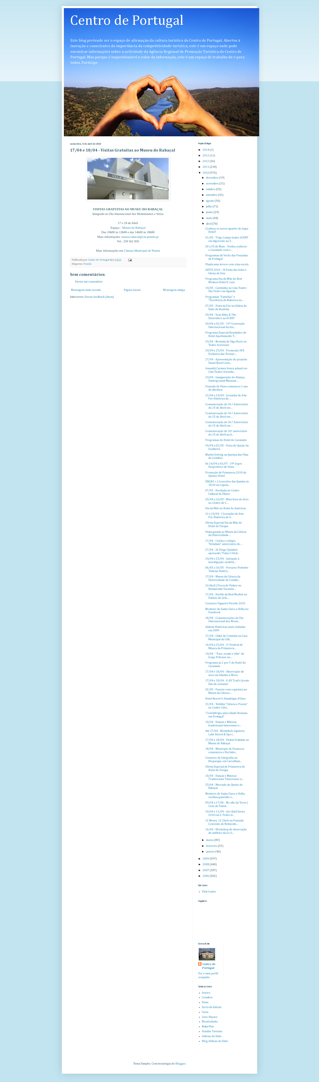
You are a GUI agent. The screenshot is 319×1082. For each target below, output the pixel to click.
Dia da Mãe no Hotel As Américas (225, 508)
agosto (210, 200)
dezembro (212, 177)
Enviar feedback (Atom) (99, 297)
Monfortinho (210, 1021)
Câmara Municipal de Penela (142, 250)
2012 (206, 161)
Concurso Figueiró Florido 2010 (225, 603)
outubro (211, 189)
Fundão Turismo (212, 1031)
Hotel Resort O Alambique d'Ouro (225, 698)
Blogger (180, 1063)
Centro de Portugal (127, 21)
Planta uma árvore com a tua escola (226, 264)
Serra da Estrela (211, 1007)
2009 (206, 858)
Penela (87, 264)
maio (209, 218)
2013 (206, 155)
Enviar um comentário (89, 281)
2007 (206, 870)
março (210, 840)
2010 (206, 172)
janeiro (210, 851)
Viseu (205, 1002)
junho (210, 212)
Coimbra (207, 997)
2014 (206, 149)
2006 (206, 876)
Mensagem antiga (174, 290)
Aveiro (206, 992)
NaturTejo (208, 1026)
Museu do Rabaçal (133, 227)
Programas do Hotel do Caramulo (226, 440)
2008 (206, 864)
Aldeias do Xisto (212, 1036)
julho (209, 206)
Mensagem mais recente (86, 290)
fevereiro (212, 846)
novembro (212, 183)
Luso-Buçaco (209, 1017)
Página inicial (132, 290)
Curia (205, 1012)
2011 (206, 167)
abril (209, 223)
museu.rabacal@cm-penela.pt (140, 236)
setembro (212, 195)
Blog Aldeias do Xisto (215, 1041)
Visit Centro (209, 891)
